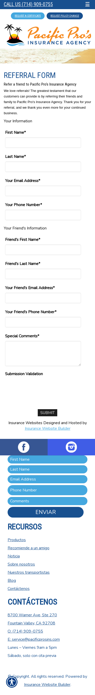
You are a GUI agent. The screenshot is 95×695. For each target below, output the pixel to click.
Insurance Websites (25, 422)
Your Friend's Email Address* (30, 287)
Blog (12, 580)
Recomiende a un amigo (28, 548)
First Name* (15, 132)
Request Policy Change (64, 16)
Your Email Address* (22, 180)
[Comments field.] (47, 501)
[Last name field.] (47, 469)
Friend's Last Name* (22, 263)
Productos (17, 540)
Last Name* (15, 156)
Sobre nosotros (21, 564)
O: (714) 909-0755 (25, 631)
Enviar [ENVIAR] (45, 512)
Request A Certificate (28, 16)
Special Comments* (22, 336)
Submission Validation (24, 373)
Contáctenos (19, 588)
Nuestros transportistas (29, 572)
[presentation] (43, 389)
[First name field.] (47, 459)
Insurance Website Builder (47, 428)
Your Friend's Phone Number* (30, 312)
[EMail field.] (47, 479)
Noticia (14, 556)
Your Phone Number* (23, 204)
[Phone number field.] (47, 490)
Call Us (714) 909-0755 (28, 4)
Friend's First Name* (22, 239)
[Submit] (47, 412)
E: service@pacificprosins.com (34, 639)
